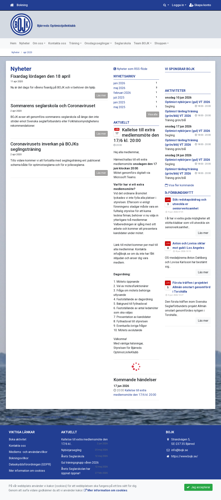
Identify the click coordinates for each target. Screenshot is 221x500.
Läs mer (101, 95)
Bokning (22, 5)
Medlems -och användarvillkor (28, 452)
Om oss (38, 43)
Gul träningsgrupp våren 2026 (80, 462)
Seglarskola (123, 43)
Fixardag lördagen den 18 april (40, 76)
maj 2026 (119, 88)
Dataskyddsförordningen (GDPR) (30, 464)
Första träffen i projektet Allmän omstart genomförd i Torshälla (191, 287)
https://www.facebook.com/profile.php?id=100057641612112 (46, 417)
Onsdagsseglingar (97, 43)
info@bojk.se (179, 450)
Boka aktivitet (17, 439)
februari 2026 (122, 93)
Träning (74, 43)
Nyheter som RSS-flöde (130, 69)
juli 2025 (119, 97)
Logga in (178, 5)
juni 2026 (119, 83)
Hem (13, 43)
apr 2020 (27, 52)
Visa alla (152, 114)
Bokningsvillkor (18, 458)
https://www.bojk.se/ (184, 456)
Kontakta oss (57, 43)
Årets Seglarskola (72, 456)
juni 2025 (119, 102)
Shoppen (160, 43)
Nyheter (24, 43)
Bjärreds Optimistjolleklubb (91, 23)
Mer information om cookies (27, 470)
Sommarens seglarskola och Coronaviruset (52, 105)
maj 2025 (119, 107)
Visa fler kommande (179, 185)
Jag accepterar (198, 487)
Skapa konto (200, 5)
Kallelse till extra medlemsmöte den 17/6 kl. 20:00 (136, 135)
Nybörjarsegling (71, 450)
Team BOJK (141, 43)
